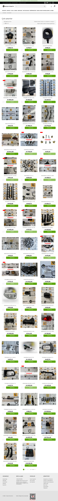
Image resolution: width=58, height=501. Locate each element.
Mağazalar (45, 487)
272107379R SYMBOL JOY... (47, 435)
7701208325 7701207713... (47, 123)
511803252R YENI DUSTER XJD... (47, 305)
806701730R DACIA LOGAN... (29, 305)
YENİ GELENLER (26, 10)
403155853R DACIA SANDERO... (48, 253)
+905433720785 (14, 2)
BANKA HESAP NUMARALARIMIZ (43, 10)
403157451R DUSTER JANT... (10, 71)
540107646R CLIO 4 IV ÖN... (10, 227)
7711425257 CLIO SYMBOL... (10, 201)
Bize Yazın (45, 484)
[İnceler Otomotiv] (7, 6)
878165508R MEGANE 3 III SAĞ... (29, 383)
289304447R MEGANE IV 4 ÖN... (29, 201)
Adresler (4, 483)
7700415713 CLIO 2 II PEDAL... (47, 279)
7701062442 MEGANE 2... (10, 331)
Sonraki (33, 469)
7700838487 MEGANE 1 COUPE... (10, 409)
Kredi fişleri (5, 482)
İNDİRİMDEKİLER (33, 10)
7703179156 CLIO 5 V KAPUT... (10, 357)
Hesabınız (6, 476)
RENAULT (9, 10)
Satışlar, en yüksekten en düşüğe (47, 21)
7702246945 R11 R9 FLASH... (29, 45)
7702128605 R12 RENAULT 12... (47, 357)
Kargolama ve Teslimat (48, 479)
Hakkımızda (45, 483)
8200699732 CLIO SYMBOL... (47, 227)
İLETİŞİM (51, 10)
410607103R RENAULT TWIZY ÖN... (29, 435)
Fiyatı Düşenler (33, 479)
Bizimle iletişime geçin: (7, 2)
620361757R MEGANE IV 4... (29, 279)
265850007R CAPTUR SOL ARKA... (47, 331)
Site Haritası (45, 486)
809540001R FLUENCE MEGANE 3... (10, 461)
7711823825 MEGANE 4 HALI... (29, 97)
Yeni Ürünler (32, 480)
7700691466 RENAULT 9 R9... (29, 331)
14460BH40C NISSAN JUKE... (47, 383)
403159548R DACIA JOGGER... (29, 253)
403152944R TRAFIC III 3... (10, 45)
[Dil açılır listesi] (51, 6)
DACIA (12, 10)
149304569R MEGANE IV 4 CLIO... (47, 201)
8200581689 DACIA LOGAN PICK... (29, 71)
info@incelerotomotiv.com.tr (22, 480)
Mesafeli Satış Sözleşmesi (48, 482)
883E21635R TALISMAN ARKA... (10, 253)
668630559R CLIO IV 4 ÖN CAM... (29, 409)
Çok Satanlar (32, 482)
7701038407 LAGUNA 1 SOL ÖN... (29, 227)
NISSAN (15, 10)
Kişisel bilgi (5, 479)
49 (30, 469)
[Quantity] (3, 50)
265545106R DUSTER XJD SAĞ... (10, 149)
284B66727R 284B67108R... (29, 461)
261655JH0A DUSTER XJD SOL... (10, 305)
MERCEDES (20, 10)
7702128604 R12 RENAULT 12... (10, 383)
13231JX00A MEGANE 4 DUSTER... (10, 175)
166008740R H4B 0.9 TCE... (29, 357)
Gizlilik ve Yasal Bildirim (48, 480)
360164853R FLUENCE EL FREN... (47, 175)
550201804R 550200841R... (48, 409)
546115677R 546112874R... (48, 45)
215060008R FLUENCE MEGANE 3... (10, 435)
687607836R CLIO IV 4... (29, 175)
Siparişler (4, 480)
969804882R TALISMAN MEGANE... (10, 97)
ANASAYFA (4, 10)
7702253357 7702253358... (48, 97)
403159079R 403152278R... (29, 149)
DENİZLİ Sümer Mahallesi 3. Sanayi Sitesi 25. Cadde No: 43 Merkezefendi (22, 483)
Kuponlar (4, 484)
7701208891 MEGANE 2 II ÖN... (10, 279)
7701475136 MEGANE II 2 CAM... (48, 71)
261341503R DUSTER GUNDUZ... (29, 123)
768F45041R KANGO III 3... (10, 123)
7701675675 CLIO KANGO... (47, 149)
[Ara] (30, 6)
